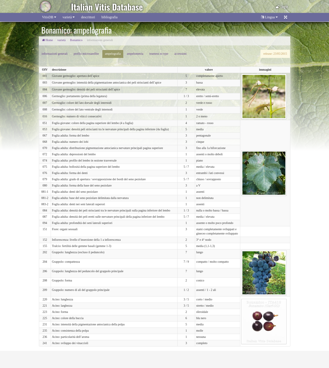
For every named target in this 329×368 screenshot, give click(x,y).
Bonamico (76, 40)
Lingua (269, 17)
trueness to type (158, 53)
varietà (69, 17)
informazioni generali (55, 53)
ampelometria (135, 53)
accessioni (180, 53)
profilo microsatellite (86, 53)
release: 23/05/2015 (275, 53)
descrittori (88, 17)
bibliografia (109, 17)
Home (47, 40)
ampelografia (113, 53)
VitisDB (49, 17)
